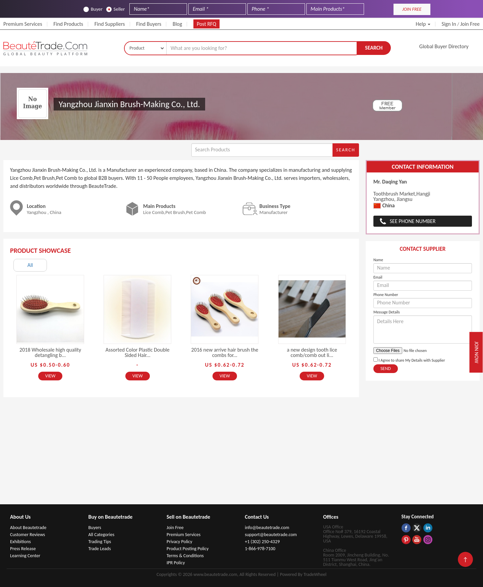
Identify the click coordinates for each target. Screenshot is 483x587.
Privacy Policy (179, 541)
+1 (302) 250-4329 (262, 541)
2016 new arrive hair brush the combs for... (224, 352)
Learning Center (25, 556)
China (384, 205)
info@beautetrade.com (267, 527)
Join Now (477, 352)
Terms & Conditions (185, 556)
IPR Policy (176, 563)
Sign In (449, 24)
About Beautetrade (28, 527)
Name (378, 260)
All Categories (101, 534)
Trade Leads (99, 549)
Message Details (386, 312)
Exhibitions (20, 541)
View (50, 376)
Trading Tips (99, 541)
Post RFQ (206, 24)
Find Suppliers (110, 24)
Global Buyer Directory (444, 46)
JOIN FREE (411, 9)
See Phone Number (413, 221)
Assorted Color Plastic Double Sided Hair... (138, 352)
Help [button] (423, 24)
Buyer (93, 9)
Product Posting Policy (187, 549)
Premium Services (22, 24)
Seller (115, 9)
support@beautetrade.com (271, 534)
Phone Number (385, 295)
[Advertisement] (242, 454)
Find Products (68, 24)
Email (377, 277)
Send (385, 368)
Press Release (23, 549)
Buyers (94, 527)
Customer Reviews (27, 534)
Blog (177, 24)
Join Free (470, 24)
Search (373, 48)
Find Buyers (148, 24)
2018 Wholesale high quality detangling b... (50, 352)
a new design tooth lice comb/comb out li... (312, 352)
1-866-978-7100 (260, 549)
